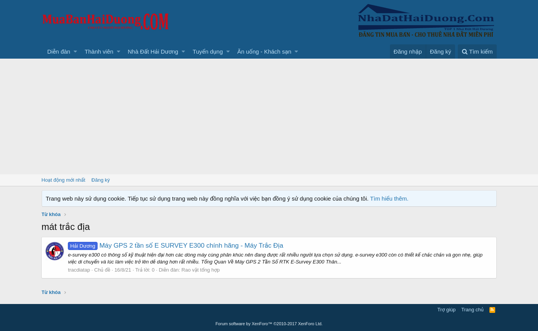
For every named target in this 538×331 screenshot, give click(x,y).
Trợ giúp (446, 309)
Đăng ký (100, 180)
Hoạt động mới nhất (64, 180)
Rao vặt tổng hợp (201, 270)
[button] (75, 51)
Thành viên (99, 51)
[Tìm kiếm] (477, 51)
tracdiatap (79, 270)
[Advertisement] (269, 116)
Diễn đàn (59, 51)
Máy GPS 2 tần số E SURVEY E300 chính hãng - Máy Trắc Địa (175, 245)
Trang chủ (472, 309)
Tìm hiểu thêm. (389, 198)
